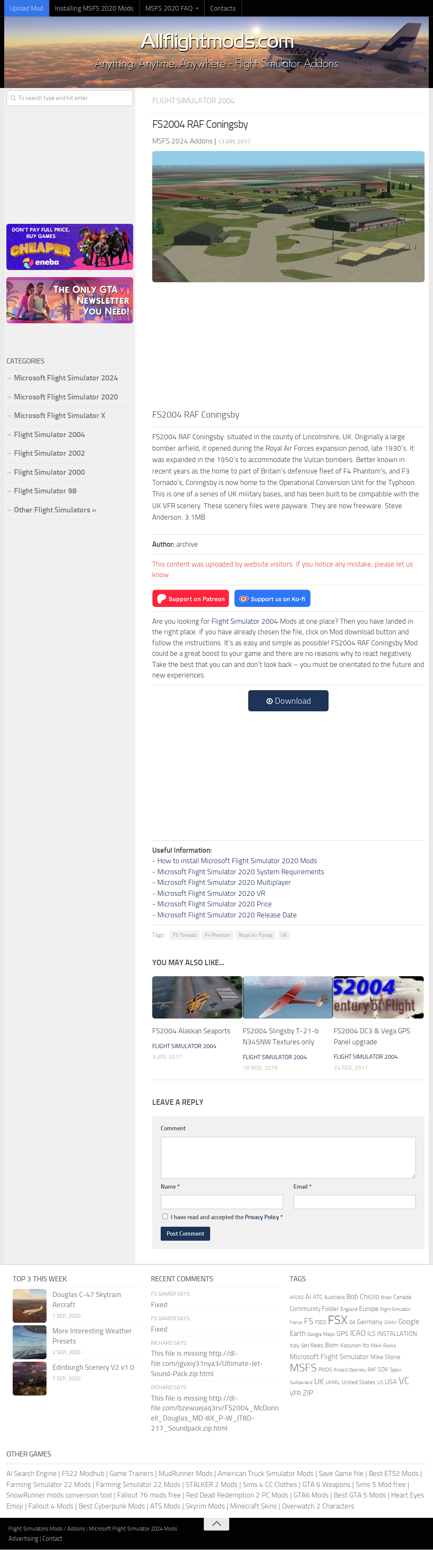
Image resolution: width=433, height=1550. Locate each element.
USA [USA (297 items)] (391, 1382)
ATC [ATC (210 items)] (318, 1297)
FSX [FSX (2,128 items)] (338, 1320)
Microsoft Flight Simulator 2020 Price (214, 904)
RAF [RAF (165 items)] (371, 1370)
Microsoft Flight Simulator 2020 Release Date (227, 915)
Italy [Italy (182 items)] (294, 1346)
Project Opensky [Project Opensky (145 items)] (350, 1370)
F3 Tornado (185, 936)
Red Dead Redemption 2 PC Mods (237, 1495)
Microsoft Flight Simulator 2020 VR (211, 893)
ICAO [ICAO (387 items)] (358, 1333)
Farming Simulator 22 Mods (48, 1484)
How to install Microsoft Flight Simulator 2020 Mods (237, 861)
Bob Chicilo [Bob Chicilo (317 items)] (362, 1297)
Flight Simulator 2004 (196, 101)
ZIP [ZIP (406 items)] (308, 1393)
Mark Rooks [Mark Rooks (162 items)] (383, 1346)
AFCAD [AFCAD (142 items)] (297, 1298)
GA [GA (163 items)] (352, 1323)
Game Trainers (131, 1474)
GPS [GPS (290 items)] (342, 1334)
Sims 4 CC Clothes (270, 1484)
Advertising (23, 1538)
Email (302, 1186)
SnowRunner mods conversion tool (59, 1495)
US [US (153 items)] (380, 1382)
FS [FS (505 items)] (308, 1322)
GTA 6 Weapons (326, 1484)
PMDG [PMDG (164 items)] (325, 1370)
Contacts (215, 8)
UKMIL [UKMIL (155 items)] (333, 1382)
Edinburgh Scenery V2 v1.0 (93, 1367)
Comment (173, 1128)
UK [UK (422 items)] (319, 1381)
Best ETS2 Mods (394, 1474)
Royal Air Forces (255, 936)
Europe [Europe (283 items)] (368, 1309)
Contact (52, 1538)
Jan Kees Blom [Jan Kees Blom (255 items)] (320, 1345)
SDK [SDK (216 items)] (383, 1370)
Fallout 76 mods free (149, 1495)
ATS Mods (165, 1506)
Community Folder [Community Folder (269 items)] (314, 1309)
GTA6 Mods (311, 1495)
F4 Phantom (217, 936)
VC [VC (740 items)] (404, 1381)
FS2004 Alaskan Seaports (191, 1031)
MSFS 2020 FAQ (163, 8)
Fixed (159, 1304)
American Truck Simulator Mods (266, 1474)
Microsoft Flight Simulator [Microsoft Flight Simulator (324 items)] (329, 1357)
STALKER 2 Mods (212, 1484)
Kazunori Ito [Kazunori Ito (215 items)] (354, 1345)
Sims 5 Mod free (381, 1484)
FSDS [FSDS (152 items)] (320, 1323)
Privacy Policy (262, 1217)
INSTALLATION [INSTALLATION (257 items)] (397, 1334)
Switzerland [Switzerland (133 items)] (301, 1382)
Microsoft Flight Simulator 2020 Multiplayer (224, 882)
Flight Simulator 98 (45, 491)
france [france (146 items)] (296, 1323)
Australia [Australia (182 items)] (334, 1297)
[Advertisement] (288, 345)
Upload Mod (25, 8)
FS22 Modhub (83, 1474)
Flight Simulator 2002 (49, 453)
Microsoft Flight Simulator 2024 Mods (133, 1529)
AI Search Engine (31, 1474)
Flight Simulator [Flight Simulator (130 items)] (395, 1309)
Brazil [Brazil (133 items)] (386, 1298)
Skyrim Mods (205, 1506)
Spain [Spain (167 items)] (395, 1370)
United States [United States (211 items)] (358, 1382)
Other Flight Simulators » (55, 510)
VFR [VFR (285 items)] (295, 1394)
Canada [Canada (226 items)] (402, 1297)
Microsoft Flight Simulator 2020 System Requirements (240, 871)
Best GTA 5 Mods (360, 1495)
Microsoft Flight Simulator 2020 (66, 397)
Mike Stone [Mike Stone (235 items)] (385, 1357)
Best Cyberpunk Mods (112, 1506)
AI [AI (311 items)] (308, 1297)
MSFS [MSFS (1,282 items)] (303, 1368)
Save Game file (341, 1474)
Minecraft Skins (253, 1506)
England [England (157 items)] (348, 1309)
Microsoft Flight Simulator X (59, 416)
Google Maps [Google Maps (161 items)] (321, 1334)
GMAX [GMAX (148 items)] (390, 1323)
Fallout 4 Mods (51, 1506)
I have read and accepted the (222, 1217)
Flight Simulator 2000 (49, 472)
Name (170, 1186)
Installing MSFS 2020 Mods (91, 8)
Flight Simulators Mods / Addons (46, 1529)
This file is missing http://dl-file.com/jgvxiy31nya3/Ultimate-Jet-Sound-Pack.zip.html (207, 1363)
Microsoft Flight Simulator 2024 (66, 378)
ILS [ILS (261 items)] (371, 1334)
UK (284, 936)
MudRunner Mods (186, 1474)
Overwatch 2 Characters (318, 1506)
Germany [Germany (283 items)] (370, 1322)
